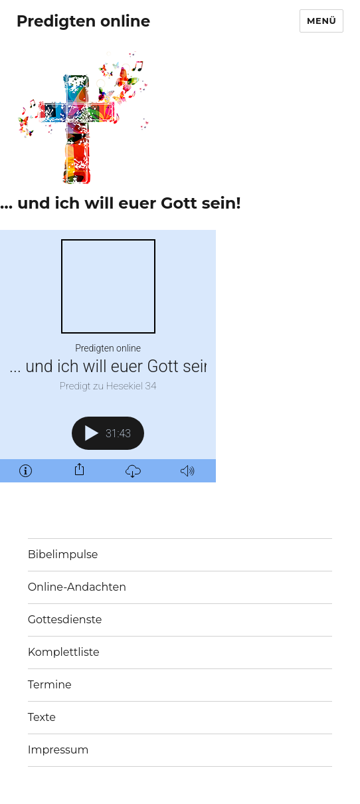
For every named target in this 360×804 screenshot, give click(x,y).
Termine (50, 684)
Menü (321, 20)
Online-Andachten (77, 587)
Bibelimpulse (63, 554)
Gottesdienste (65, 619)
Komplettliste (64, 652)
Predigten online (84, 21)
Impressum (58, 750)
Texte (42, 717)
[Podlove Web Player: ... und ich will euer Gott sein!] (108, 356)
